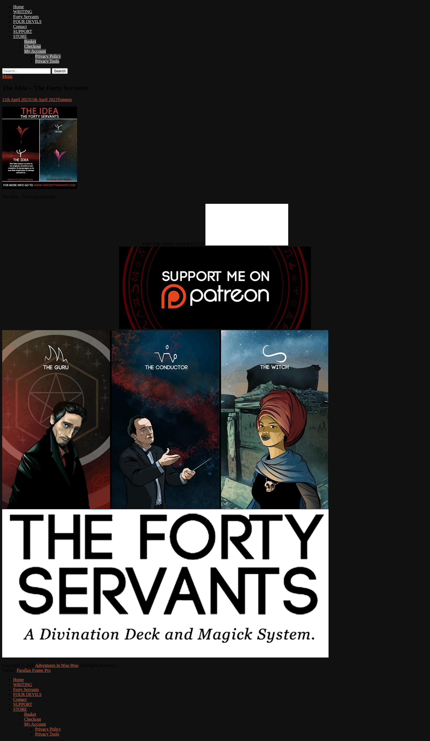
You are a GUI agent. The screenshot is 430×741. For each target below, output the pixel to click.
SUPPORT (22, 31)
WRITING (22, 11)
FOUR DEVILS (27, 21)
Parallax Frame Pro (34, 670)
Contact (20, 26)
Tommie (65, 99)
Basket (30, 41)
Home (18, 6)
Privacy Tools (47, 61)
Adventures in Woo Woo (56, 665)
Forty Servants (26, 16)
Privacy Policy (48, 56)
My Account (35, 51)
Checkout (32, 46)
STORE (20, 36)
